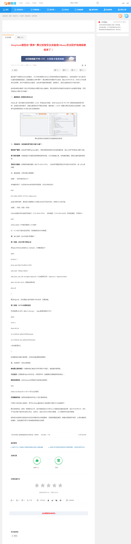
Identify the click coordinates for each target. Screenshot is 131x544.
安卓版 (27, 3)
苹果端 (34, 3)
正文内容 (8, 37)
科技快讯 (19, 10)
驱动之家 (122, 10)
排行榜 (51, 10)
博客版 (41, 3)
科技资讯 (27, 16)
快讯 (14, 70)
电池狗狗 (108, 10)
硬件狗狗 (93, 10)
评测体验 (36, 10)
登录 (123, 3)
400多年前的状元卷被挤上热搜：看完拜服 (109, 25)
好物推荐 (79, 10)
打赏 (30, 500)
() (35, 65)
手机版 (21, 3)
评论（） (20, 37)
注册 (127, 3)
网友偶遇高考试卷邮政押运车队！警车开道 (110, 29)
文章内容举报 (82, 434)
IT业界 (22, 16)
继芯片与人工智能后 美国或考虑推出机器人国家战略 (27, 447)
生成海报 (71, 500)
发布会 (65, 10)
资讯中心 (15, 16)
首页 (5, 10)
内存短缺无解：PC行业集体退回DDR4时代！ (110, 27)
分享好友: (42, 500)
